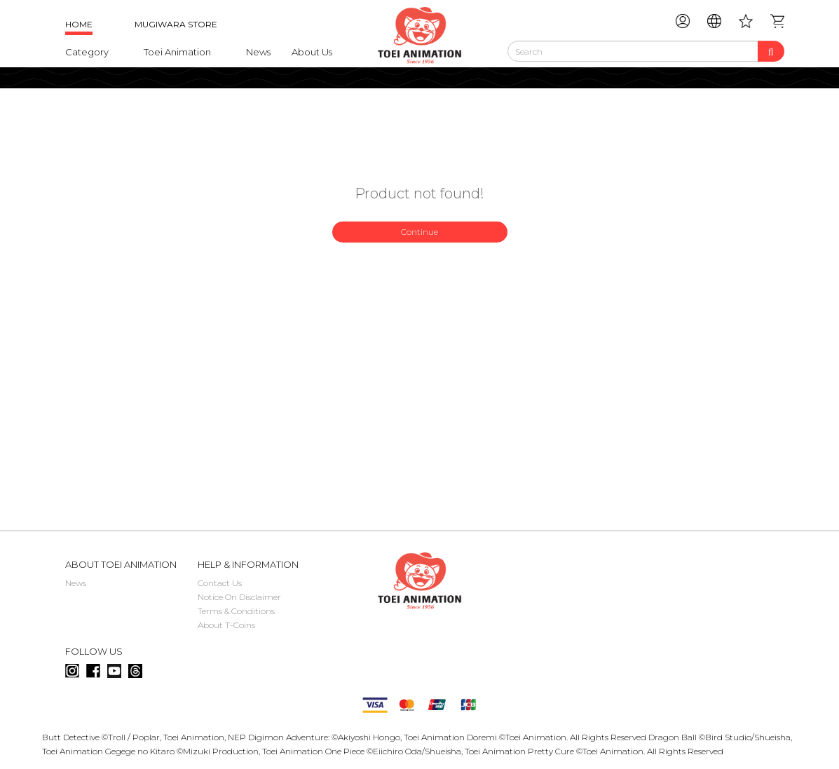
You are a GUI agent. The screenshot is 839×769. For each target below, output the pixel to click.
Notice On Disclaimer (239, 597)
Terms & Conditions (236, 611)
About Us (312, 51)
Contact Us (220, 583)
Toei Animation (177, 51)
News (258, 51)
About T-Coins (226, 625)
